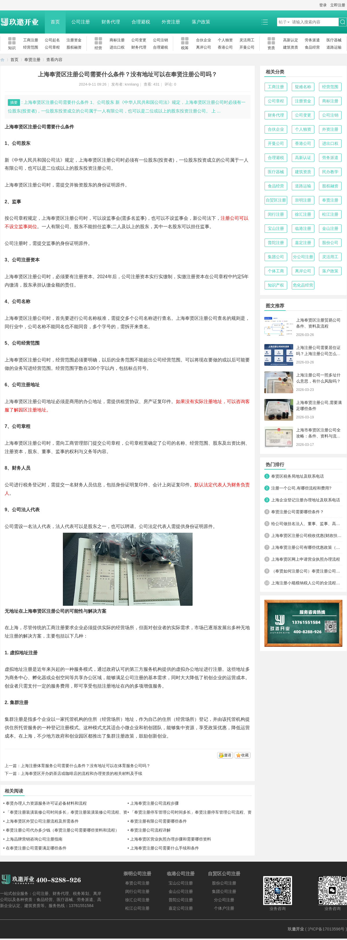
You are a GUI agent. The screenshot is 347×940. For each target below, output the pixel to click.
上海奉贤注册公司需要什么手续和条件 (164, 848)
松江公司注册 (137, 908)
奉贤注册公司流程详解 (150, 830)
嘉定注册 (303, 242)
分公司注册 (303, 256)
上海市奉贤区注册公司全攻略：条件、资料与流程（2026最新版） (318, 436)
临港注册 (303, 228)
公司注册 (80, 21)
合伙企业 (203, 40)
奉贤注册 (32, 59)
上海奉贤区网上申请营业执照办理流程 (305, 559)
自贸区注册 (276, 200)
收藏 (245, 755)
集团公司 (276, 256)
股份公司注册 (224, 883)
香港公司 (225, 47)
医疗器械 (334, 40)
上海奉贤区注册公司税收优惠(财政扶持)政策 (306, 535)
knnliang (132, 84)
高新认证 (303, 157)
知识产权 (276, 285)
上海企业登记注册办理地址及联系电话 (305, 500)
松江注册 (330, 214)
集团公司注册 (224, 891)
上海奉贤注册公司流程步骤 (154, 803)
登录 (323, 5)
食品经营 (312, 47)
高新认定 (290, 40)
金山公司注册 (181, 891)
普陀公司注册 (181, 899)
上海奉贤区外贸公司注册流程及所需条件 (42, 821)
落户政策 (201, 21)
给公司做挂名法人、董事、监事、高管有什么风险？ (306, 523)
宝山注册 (276, 228)
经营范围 (30, 47)
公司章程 (52, 47)
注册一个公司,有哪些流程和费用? (301, 488)
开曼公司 (246, 47)
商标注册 (117, 40)
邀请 (227, 755)
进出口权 (117, 47)
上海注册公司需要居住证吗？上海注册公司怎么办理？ (318, 353)
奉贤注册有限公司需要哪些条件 (158, 821)
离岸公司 (203, 47)
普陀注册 (276, 242)
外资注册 (171, 21)
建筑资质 (290, 47)
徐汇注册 (303, 214)
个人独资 (225, 40)
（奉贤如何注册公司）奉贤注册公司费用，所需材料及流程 (306, 571)
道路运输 (334, 47)
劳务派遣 (312, 40)
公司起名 (52, 40)
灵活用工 (246, 40)
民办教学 (330, 171)
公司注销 (160, 40)
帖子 (283, 22)
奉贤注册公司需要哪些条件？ (297, 511)
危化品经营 (303, 285)
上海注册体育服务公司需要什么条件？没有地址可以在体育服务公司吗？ (85, 765)
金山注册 (330, 228)
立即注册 (337, 5)
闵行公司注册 (137, 891)
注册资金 (74, 40)
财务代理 (110, 21)
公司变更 (138, 40)
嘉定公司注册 (181, 908)
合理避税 (141, 21)
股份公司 (330, 242)
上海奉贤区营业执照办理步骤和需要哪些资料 (170, 839)
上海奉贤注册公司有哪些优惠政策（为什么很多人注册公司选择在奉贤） (306, 547)
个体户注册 (224, 908)
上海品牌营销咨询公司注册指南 (34, 839)
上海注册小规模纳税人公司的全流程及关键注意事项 (306, 583)
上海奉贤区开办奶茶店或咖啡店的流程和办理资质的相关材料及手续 (81, 773)
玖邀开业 (296, 929)
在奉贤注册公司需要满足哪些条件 (36, 848)
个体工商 (276, 271)
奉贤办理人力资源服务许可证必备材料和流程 (46, 803)
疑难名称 (303, 86)
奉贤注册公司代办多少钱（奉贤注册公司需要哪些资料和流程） (62, 830)
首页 (55, 21)
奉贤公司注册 (137, 883)
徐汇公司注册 (137, 899)
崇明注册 (303, 200)
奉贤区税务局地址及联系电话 (297, 476)
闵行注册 (276, 214)
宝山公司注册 (181, 883)
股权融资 (74, 47)
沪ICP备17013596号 (326, 929)
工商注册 (30, 40)
